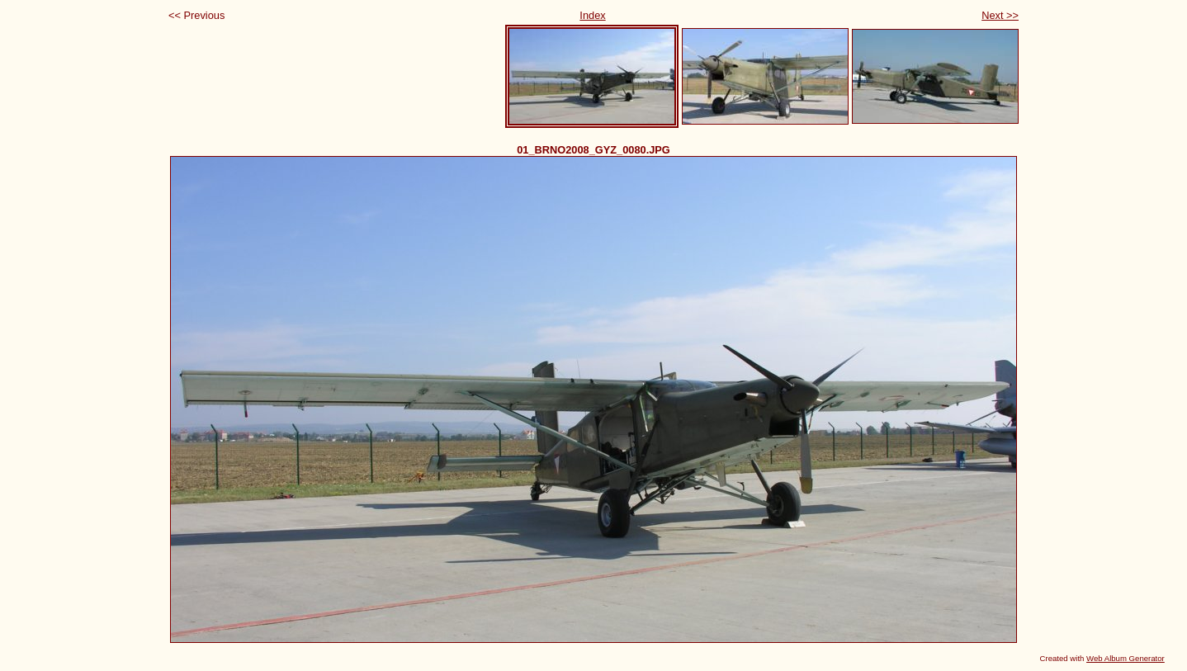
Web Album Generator (1125, 658)
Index (592, 15)
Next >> (1000, 15)
